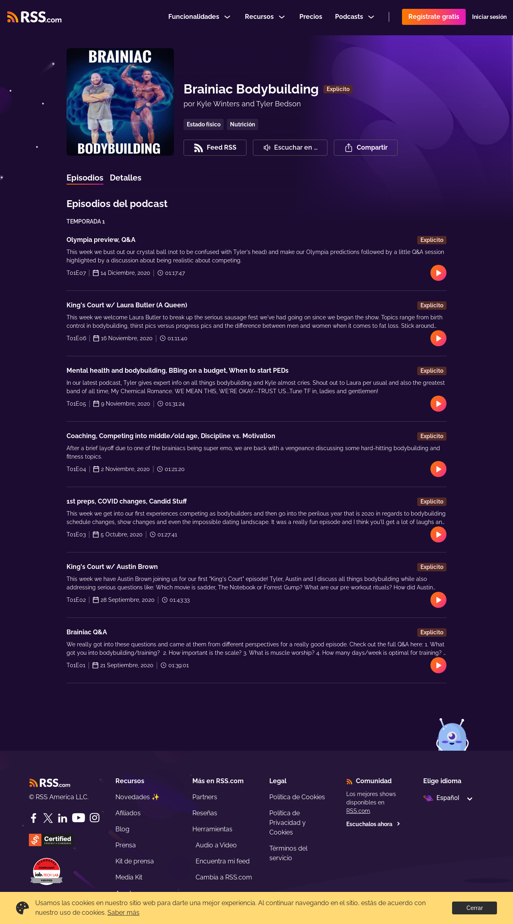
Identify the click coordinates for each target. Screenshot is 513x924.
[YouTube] (78, 818)
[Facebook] (33, 818)
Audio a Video (216, 845)
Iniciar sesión (489, 17)
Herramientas (212, 829)
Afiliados (128, 813)
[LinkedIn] (62, 818)
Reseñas (204, 813)
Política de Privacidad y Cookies (287, 822)
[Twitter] (48, 818)
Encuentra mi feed (223, 861)
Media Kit (128, 877)
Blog (122, 829)
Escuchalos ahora (373, 824)
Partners (204, 797)
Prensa (125, 845)
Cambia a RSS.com (224, 877)
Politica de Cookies (297, 797)
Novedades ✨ (137, 797)
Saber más (123, 912)
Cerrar (475, 908)
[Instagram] (94, 818)
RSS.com (358, 811)
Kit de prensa (134, 861)
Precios (310, 17)
